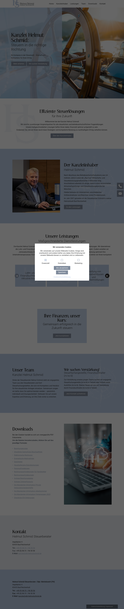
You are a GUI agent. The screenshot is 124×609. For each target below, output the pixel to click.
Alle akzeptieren (62, 268)
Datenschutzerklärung (62, 277)
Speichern (62, 272)
